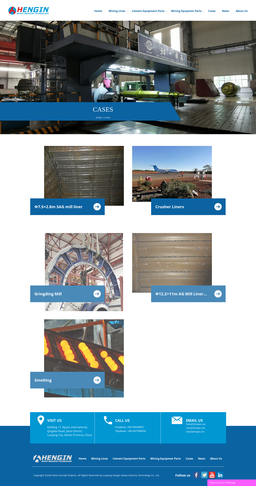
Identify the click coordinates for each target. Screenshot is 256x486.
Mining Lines (119, 11)
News (225, 11)
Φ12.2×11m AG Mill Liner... (188, 295)
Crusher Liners (188, 206)
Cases (211, 11)
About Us (242, 11)
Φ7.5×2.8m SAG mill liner (67, 206)
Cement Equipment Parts (150, 11)
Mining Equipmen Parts (188, 11)
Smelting (67, 381)
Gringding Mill (67, 295)
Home (98, 11)
